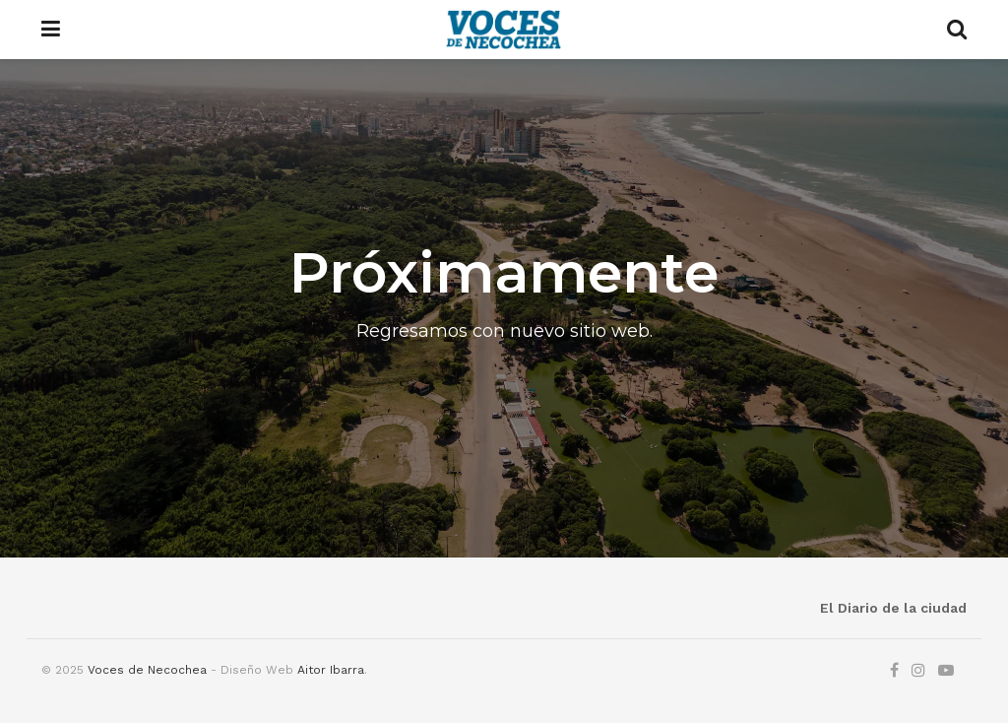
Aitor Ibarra (330, 670)
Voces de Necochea (147, 670)
